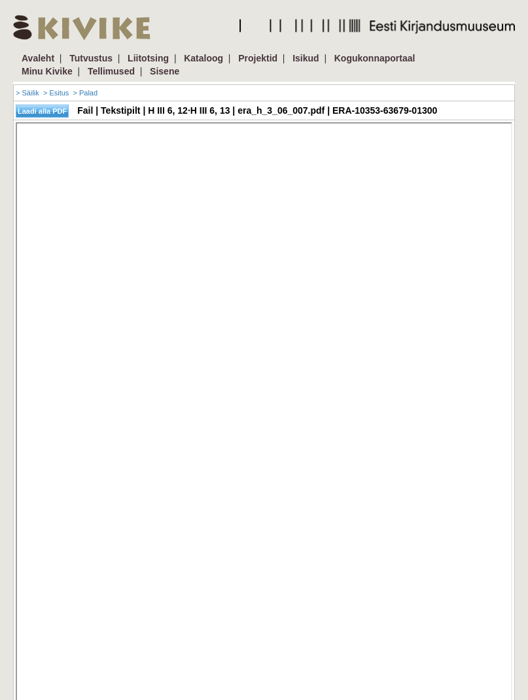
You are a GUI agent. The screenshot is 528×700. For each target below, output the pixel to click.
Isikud (305, 58)
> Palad (85, 93)
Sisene (164, 71)
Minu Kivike (47, 71)
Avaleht (38, 58)
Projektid (257, 58)
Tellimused (111, 71)
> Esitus (56, 93)
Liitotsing (148, 58)
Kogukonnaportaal (374, 58)
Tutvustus (91, 58)
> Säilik (27, 93)
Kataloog (203, 58)
